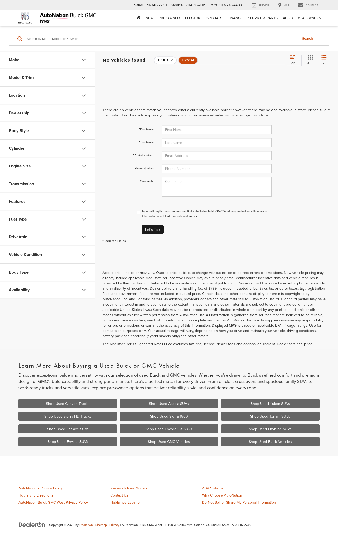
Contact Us (119, 495)
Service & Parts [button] (263, 18)
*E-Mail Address (143, 155)
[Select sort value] (294, 60)
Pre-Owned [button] (169, 18)
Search (307, 38)
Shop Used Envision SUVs (270, 429)
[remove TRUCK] (165, 60)
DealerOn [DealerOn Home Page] (86, 524)
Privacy (114, 524)
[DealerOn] (31, 524)
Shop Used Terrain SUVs (270, 416)
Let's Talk (152, 229)
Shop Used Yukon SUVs (270, 403)
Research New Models (128, 488)
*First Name (146, 129)
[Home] (138, 18)
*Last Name (146, 142)
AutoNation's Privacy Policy (40, 488)
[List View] (324, 60)
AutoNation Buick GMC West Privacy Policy (53, 502)
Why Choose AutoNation (222, 495)
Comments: (147, 181)
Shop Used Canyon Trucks (68, 403)
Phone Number (144, 168)
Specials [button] (214, 18)
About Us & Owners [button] (302, 18)
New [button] (149, 18)
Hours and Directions (35, 495)
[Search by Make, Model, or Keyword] (161, 38)
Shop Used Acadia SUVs (169, 403)
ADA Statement (214, 488)
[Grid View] (309, 60)
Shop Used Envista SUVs (68, 441)
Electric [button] (193, 18)
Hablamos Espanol (125, 502)
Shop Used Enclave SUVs (68, 429)
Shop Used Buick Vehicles (270, 441)
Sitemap (101, 524)
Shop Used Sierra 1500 (169, 416)
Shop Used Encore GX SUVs (168, 429)
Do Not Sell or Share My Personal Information (239, 502)
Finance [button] (235, 18)
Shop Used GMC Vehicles (169, 441)
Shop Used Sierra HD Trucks (67, 416)
